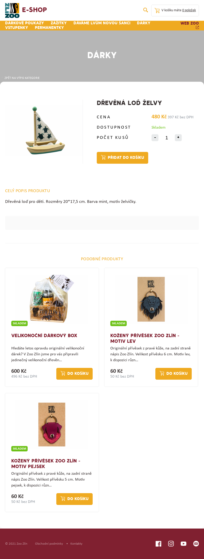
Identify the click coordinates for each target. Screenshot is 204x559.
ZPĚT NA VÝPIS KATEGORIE (20, 78)
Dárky (144, 23)
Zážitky (59, 23)
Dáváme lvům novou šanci (101, 23)
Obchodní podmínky (49, 543)
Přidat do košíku (126, 158)
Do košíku (78, 374)
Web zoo (189, 25)
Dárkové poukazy (24, 23)
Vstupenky (16, 28)
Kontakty (76, 543)
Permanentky (49, 28)
